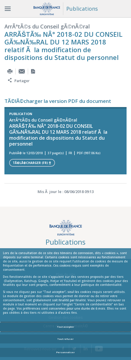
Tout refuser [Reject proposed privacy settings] (65, 338)
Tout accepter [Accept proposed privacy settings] (65, 326)
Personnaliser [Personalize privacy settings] (65, 352)
